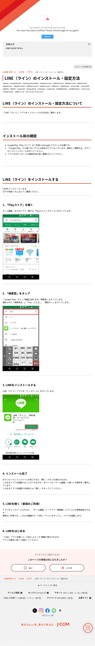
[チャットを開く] (88, 628)
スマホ (21, 72)
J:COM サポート (9, 72)
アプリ (30, 72)
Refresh (47, 36)
